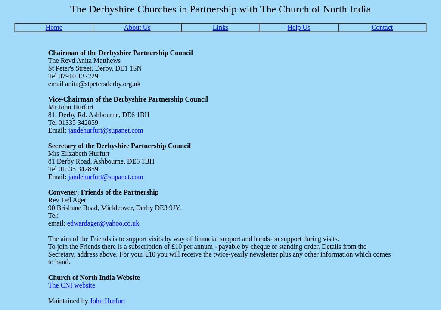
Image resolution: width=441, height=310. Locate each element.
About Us (137, 27)
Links (220, 27)
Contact (382, 27)
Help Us (299, 27)
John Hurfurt (107, 300)
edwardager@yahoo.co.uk (103, 223)
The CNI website (71, 285)
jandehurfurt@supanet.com (105, 130)
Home (54, 27)
